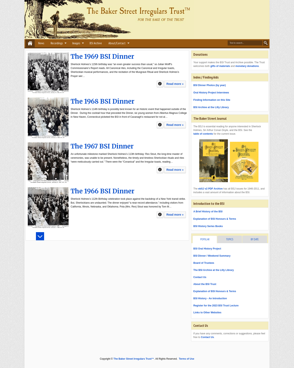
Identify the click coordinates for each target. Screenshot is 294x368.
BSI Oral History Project (207, 248)
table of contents (203, 133)
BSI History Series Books (208, 226)
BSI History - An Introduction (210, 298)
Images (76, 43)
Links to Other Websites (207, 312)
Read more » (175, 83)
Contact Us (199, 277)
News (41, 43)
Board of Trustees (203, 263)
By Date (255, 239)
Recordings (57, 43)
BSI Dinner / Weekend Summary (212, 255)
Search (265, 43)
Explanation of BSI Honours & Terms (214, 218)
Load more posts (40, 236)
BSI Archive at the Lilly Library (211, 107)
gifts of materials (220, 66)
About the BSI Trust (204, 284)
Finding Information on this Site (211, 100)
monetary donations (247, 66)
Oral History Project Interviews (211, 92)
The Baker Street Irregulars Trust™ (134, 358)
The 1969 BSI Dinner (102, 56)
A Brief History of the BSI (208, 211)
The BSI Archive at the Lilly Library (213, 270)
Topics (229, 239)
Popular (204, 239)
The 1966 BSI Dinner (102, 191)
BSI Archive (96, 43)
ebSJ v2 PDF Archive (210, 188)
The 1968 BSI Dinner (102, 101)
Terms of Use (186, 358)
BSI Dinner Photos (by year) (209, 85)
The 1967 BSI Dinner (102, 146)
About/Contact (117, 43)
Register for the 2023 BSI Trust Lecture (215, 305)
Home (30, 43)
